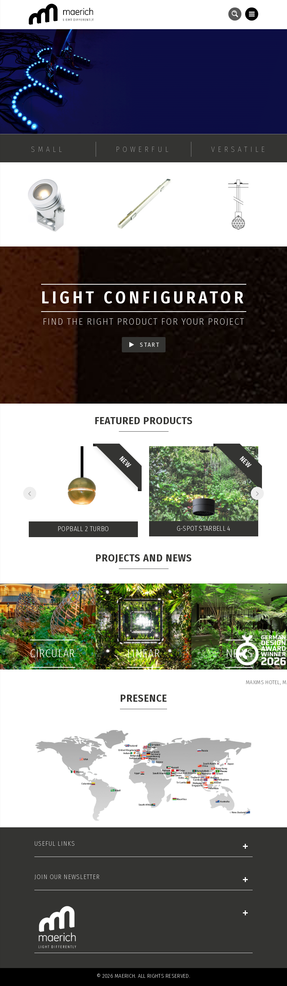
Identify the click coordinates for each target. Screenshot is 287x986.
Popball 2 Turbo (83, 529)
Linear (143, 653)
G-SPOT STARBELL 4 (204, 528)
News (239, 653)
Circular (52, 653)
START (144, 344)
